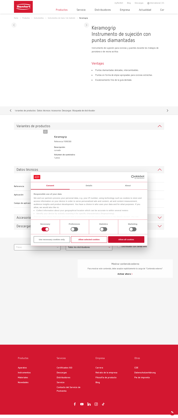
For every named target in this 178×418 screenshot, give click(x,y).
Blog (129, 3)
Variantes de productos (25, 114)
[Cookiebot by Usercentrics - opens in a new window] (133, 177)
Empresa (121, 10)
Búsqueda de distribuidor (84, 114)
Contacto (153, 10)
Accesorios (56, 114)
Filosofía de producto (106, 381)
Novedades (23, 386)
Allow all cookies (126, 239)
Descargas (139, 3)
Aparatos (22, 371)
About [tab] (128, 186)
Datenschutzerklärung (145, 376)
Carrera (99, 371)
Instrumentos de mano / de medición (61, 21)
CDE (136, 371)
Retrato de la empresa (106, 376)
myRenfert (119, 3)
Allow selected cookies (89, 239)
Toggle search (162, 10)
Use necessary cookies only (52, 239)
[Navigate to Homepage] (31, 6)
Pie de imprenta (142, 381)
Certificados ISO (64, 371)
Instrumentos (39, 21)
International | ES (157, 3)
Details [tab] (89, 186)
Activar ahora (124, 277)
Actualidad (137, 10)
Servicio (84, 10)
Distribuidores (102, 10)
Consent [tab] (50, 186)
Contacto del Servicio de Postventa (68, 393)
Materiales (23, 381)
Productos (69, 10)
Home (16, 21)
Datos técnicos (44, 114)
